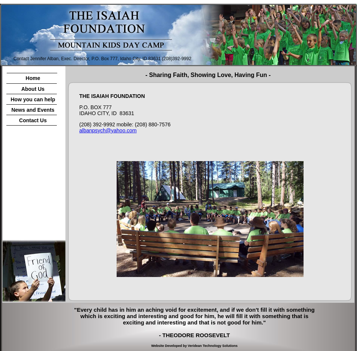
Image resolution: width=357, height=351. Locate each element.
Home (33, 78)
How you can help (32, 99)
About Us (32, 89)
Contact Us (33, 120)
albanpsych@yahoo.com (108, 130)
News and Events (32, 110)
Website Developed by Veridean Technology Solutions (194, 346)
